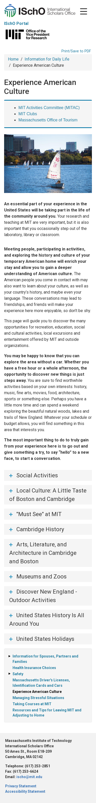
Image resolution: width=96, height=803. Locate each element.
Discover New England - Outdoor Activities (43, 595)
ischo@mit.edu (29, 777)
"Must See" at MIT (39, 514)
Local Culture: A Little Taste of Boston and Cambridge (48, 494)
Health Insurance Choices (34, 668)
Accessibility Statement (25, 791)
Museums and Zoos (41, 576)
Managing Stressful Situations (38, 698)
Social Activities (37, 475)
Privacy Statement (20, 786)
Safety (18, 674)
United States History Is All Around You (46, 619)
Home (13, 59)
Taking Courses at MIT (32, 704)
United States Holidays (45, 639)
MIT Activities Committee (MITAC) (49, 107)
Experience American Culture (37, 692)
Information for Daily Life (47, 59)
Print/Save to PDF (76, 51)
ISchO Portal (16, 23)
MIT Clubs (27, 114)
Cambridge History (40, 529)
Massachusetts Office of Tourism (48, 120)
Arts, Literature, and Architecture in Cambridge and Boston (43, 553)
